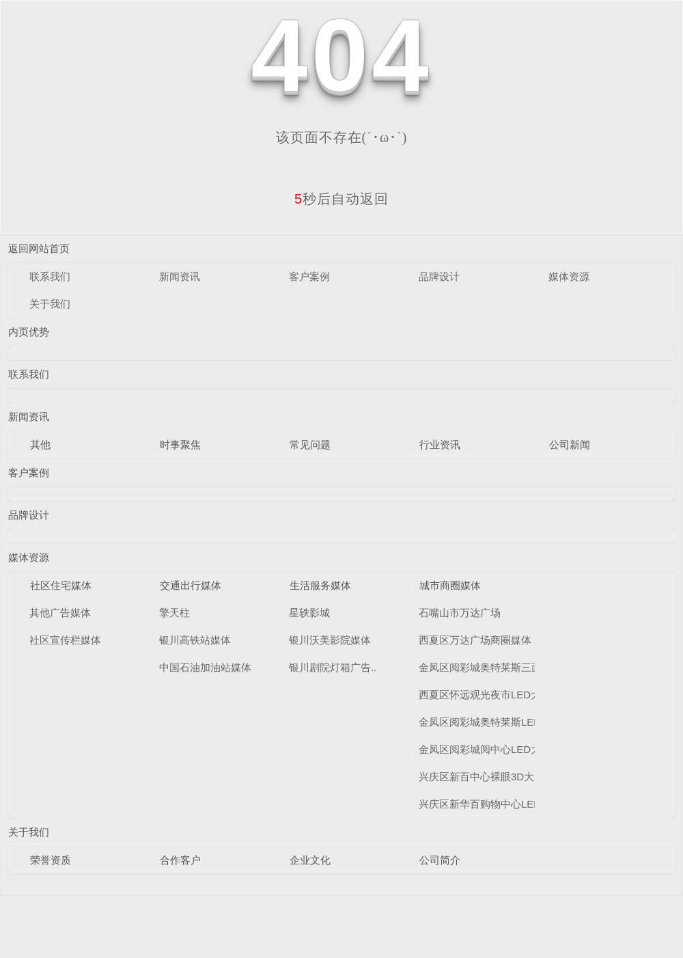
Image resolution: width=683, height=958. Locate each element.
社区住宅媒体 (61, 585)
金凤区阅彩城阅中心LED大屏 (485, 749)
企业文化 (310, 860)
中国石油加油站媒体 (205, 667)
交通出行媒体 (190, 585)
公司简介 (439, 860)
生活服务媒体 (320, 585)
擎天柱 (174, 612)
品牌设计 (439, 276)
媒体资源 (568, 276)
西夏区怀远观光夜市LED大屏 (485, 694)
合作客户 (180, 860)
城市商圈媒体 (450, 585)
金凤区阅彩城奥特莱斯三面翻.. (488, 667)
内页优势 (28, 332)
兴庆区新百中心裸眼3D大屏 (481, 776)
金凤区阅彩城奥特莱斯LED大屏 (490, 722)
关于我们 (49, 304)
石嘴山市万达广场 (460, 612)
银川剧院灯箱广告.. (332, 667)
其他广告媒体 (60, 612)
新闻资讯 (179, 276)
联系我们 (49, 276)
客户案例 (309, 276)
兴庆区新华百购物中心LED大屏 (490, 804)
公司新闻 (569, 444)
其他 (40, 444)
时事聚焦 (180, 444)
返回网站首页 (39, 248)
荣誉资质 (50, 860)
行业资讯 (439, 444)
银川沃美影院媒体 (330, 640)
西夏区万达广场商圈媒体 (475, 640)
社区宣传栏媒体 (65, 640)
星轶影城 (309, 612)
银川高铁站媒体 (195, 640)
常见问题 (310, 444)
